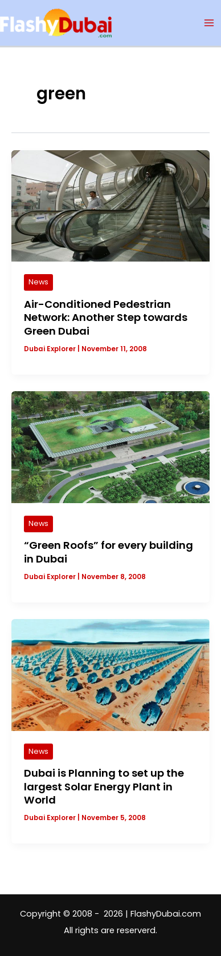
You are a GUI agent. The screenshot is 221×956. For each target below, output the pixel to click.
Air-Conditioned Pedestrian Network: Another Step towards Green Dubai (105, 317)
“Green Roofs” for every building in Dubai (108, 552)
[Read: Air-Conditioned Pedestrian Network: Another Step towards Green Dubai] (110, 205)
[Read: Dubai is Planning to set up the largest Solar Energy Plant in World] (110, 674)
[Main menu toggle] (209, 23)
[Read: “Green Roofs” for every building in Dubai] (110, 446)
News (38, 282)
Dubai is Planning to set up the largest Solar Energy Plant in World (104, 786)
